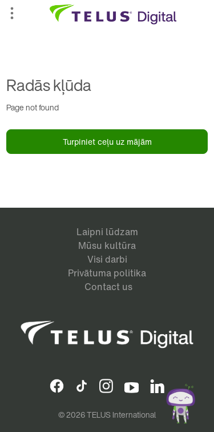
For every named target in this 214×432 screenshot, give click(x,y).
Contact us (108, 287)
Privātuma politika (107, 273)
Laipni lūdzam (107, 232)
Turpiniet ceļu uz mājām (107, 142)
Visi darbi (107, 259)
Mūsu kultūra (107, 245)
